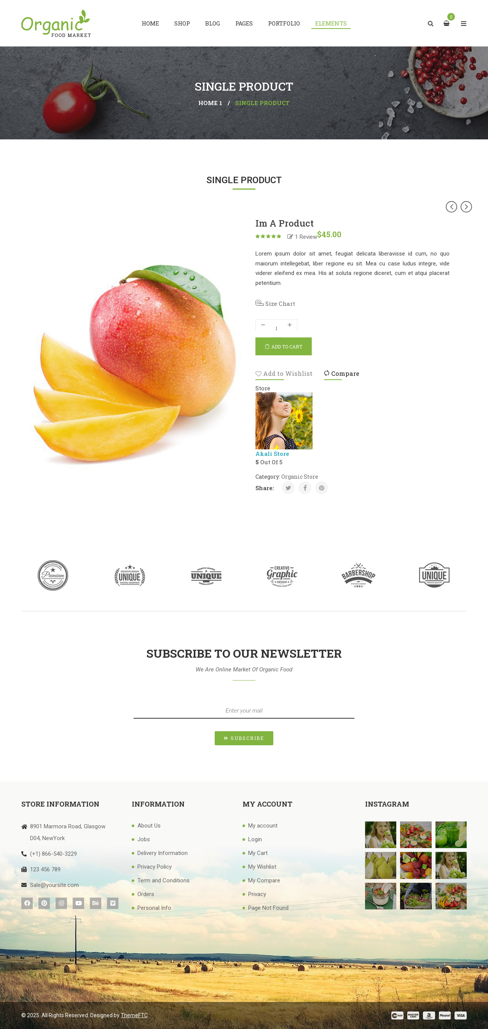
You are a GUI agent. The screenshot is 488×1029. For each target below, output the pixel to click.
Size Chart (275, 303)
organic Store (299, 476)
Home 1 (210, 103)
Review (306, 236)
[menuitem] (150, 23)
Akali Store (272, 453)
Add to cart (286, 347)
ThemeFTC (134, 1015)
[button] (244, 738)
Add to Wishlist (284, 373)
